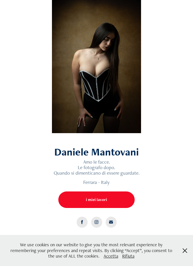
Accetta (111, 256)
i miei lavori (96, 199)
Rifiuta (128, 256)
